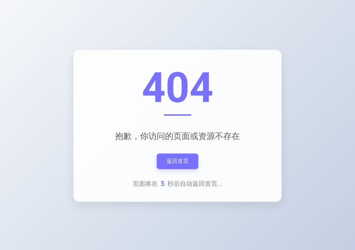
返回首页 (177, 161)
